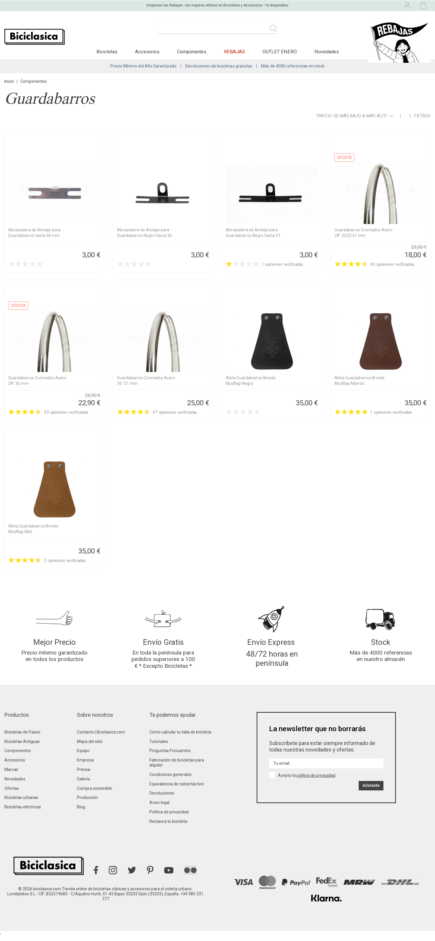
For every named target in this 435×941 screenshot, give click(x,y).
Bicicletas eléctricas (22, 812)
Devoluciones (161, 798)
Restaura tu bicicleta (168, 826)
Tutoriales (158, 746)
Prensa (83, 774)
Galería (83, 784)
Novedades (14, 784)
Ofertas (11, 793)
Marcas (11, 774)
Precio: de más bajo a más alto (355, 119)
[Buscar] (217, 31)
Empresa (85, 765)
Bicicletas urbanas (21, 802)
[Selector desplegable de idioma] (356, 5)
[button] (107, 54)
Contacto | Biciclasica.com (101, 737)
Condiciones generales (170, 779)
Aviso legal (159, 807)
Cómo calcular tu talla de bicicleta (180, 737)
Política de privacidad (169, 817)
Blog (81, 812)
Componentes (17, 755)
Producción (87, 802)
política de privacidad (315, 780)
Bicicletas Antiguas (22, 746)
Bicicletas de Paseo (22, 737)
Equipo (83, 755)
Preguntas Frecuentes (170, 755)
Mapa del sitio (90, 746)
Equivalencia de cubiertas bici (176, 789)
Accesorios (14, 765)
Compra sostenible (94, 793)
